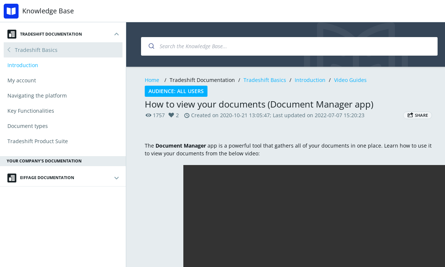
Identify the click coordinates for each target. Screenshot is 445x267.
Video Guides (350, 79)
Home (152, 79)
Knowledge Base (48, 10)
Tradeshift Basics (264, 79)
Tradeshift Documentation (44, 34)
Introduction (310, 79)
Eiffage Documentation (40, 178)
